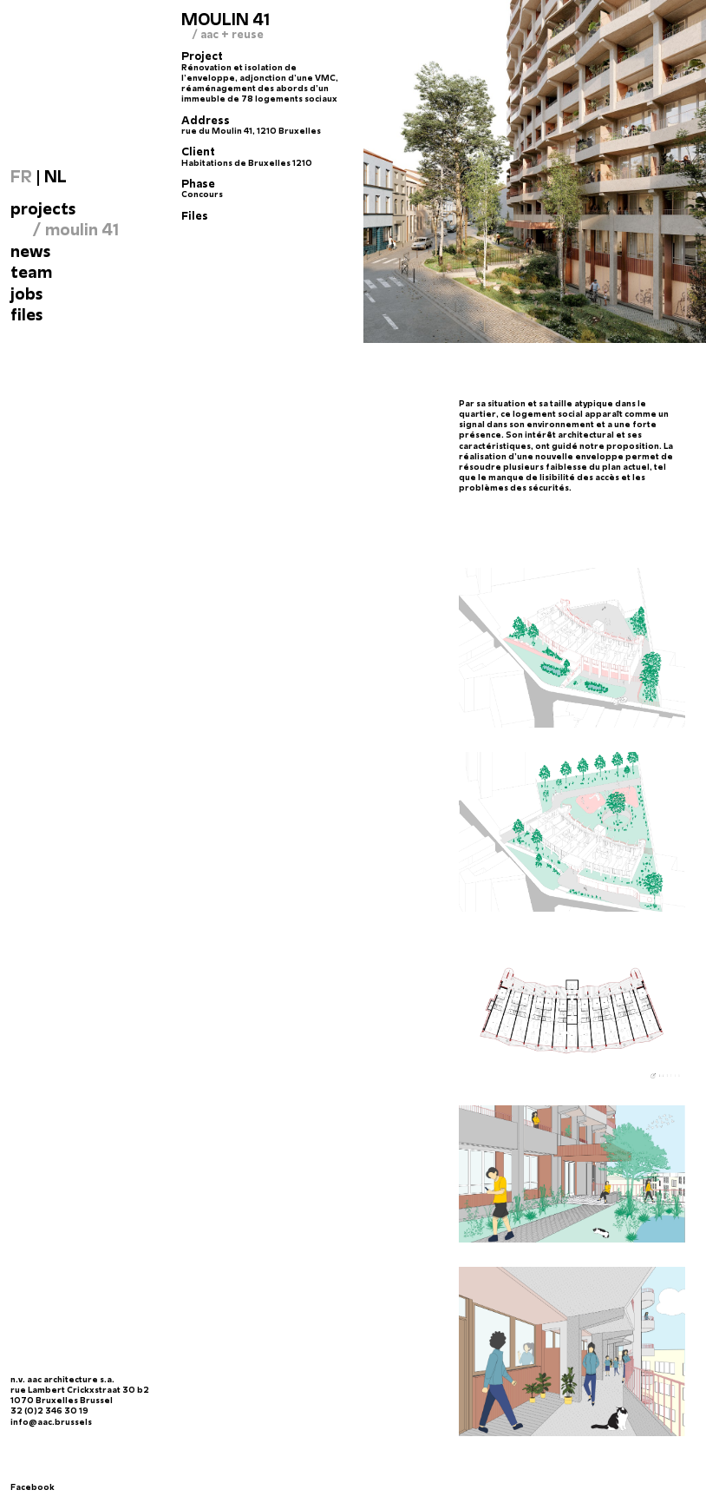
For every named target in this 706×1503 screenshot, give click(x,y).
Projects (42, 208)
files (26, 314)
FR (21, 176)
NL (55, 176)
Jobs (26, 293)
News (30, 250)
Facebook (32, 1487)
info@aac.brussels (51, 1422)
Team (31, 271)
